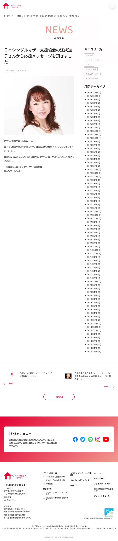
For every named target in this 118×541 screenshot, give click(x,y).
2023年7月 (92, 186)
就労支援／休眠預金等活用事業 (57, 498)
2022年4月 (92, 239)
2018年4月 (92, 347)
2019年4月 (92, 309)
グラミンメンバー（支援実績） (80, 474)
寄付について (75, 485)
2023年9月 (92, 179)
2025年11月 (92, 92)
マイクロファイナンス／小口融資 (57, 493)
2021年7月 (92, 263)
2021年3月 (92, 274)
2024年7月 (92, 144)
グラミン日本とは (50, 473)
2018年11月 (92, 326)
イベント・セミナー (94, 60)
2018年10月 (92, 330)
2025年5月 (92, 113)
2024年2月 (92, 162)
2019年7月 (92, 302)
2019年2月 (92, 316)
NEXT (107, 387)
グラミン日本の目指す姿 (55, 480)
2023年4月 (92, 197)
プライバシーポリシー (103, 483)
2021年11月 (92, 249)
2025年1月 (92, 127)
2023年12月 (92, 169)
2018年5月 (92, 344)
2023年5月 (92, 193)
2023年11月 (92, 172)
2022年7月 (92, 228)
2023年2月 (92, 204)
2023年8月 (92, 183)
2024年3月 (92, 158)
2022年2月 (92, 242)
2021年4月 (92, 270)
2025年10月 (92, 95)
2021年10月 (92, 253)
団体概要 (49, 483)
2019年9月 (92, 298)
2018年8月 (92, 337)
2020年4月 (92, 291)
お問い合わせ (99, 478)
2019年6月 (92, 305)
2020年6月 (92, 284)
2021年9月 (92, 256)
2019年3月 (92, 312)
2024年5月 (92, 151)
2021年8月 (92, 260)
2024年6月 (92, 148)
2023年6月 (92, 190)
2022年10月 (92, 218)
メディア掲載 (9, 71)
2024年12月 (92, 130)
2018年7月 (92, 340)
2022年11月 (92, 214)
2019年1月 (92, 319)
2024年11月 (92, 134)
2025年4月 (92, 116)
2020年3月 (92, 295)
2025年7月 (92, 106)
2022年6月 (92, 232)
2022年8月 (92, 225)
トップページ (8, 16)
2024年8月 (92, 141)
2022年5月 (92, 235)
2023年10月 (92, 176)
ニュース (89, 64)
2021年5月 (92, 267)
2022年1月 (92, 246)
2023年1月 (92, 207)
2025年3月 (92, 120)
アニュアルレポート (94, 74)
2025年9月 (92, 99)
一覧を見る (59, 397)
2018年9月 (92, 333)
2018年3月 (92, 351)
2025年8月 (92, 102)
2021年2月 (92, 277)
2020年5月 (92, 288)
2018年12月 (92, 323)
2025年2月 (92, 123)
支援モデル (47, 489)
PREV (11, 383)
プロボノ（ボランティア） (80, 480)
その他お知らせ (92, 78)
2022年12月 (92, 211)
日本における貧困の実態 (55, 476)
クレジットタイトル (102, 496)
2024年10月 (92, 137)
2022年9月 (92, 221)
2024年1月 (92, 165)
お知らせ (20, 16)
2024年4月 (92, 155)
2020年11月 (92, 281)
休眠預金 (89, 55)
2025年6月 (92, 109)
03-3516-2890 (10, 499)
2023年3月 (92, 200)
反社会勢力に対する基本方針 (103, 490)
